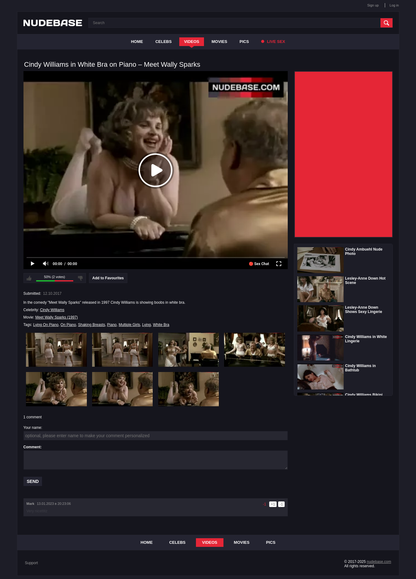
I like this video (29, 278)
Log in (394, 5)
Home (137, 41)
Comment (31, 447)
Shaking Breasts (91, 325)
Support (31, 563)
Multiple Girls (129, 325)
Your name (32, 427)
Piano (112, 325)
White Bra (161, 325)
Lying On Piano (46, 325)
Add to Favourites (108, 278)
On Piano (68, 325)
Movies (219, 41)
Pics (244, 41)
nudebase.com (379, 562)
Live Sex (273, 41)
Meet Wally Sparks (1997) (56, 317)
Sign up (373, 5)
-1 (281, 504)
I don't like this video (80, 278)
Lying (146, 325)
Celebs (163, 41)
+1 (273, 504)
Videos (191, 41)
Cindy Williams (52, 310)
